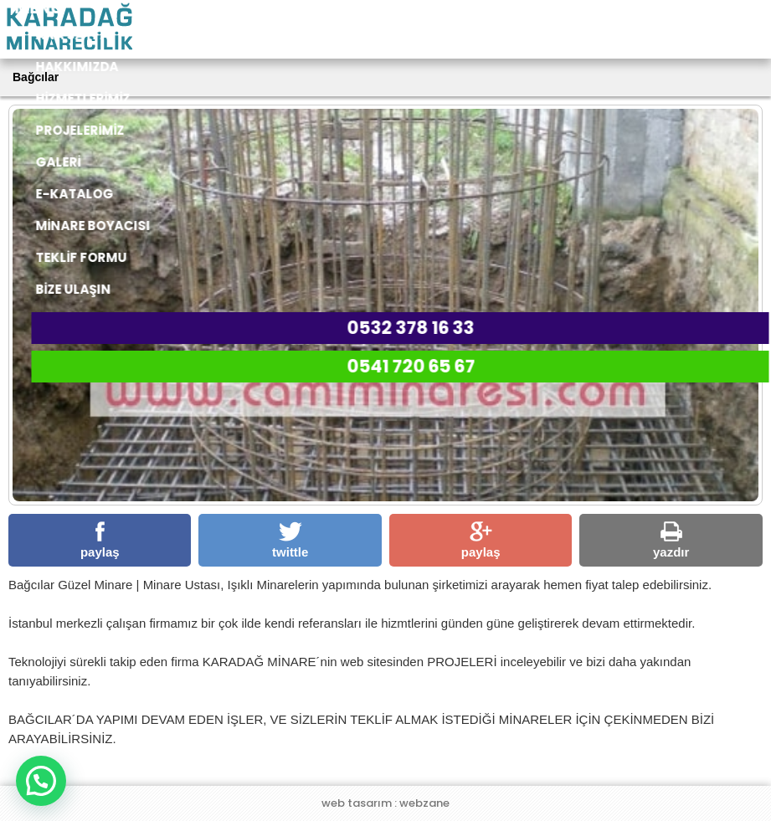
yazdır (671, 540)
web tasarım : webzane (385, 803)
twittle (290, 540)
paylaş (100, 540)
